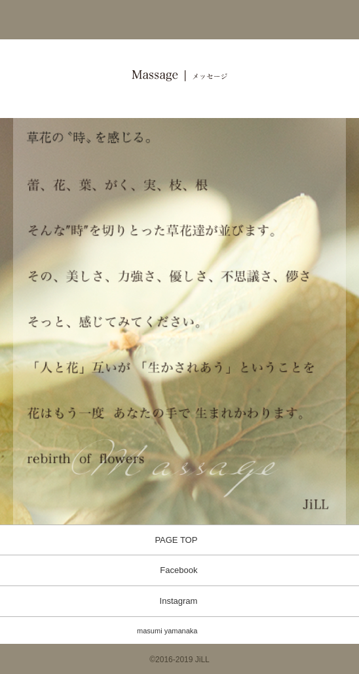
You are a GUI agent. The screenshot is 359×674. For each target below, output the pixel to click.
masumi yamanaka (167, 631)
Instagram (179, 601)
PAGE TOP (176, 540)
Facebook (178, 570)
